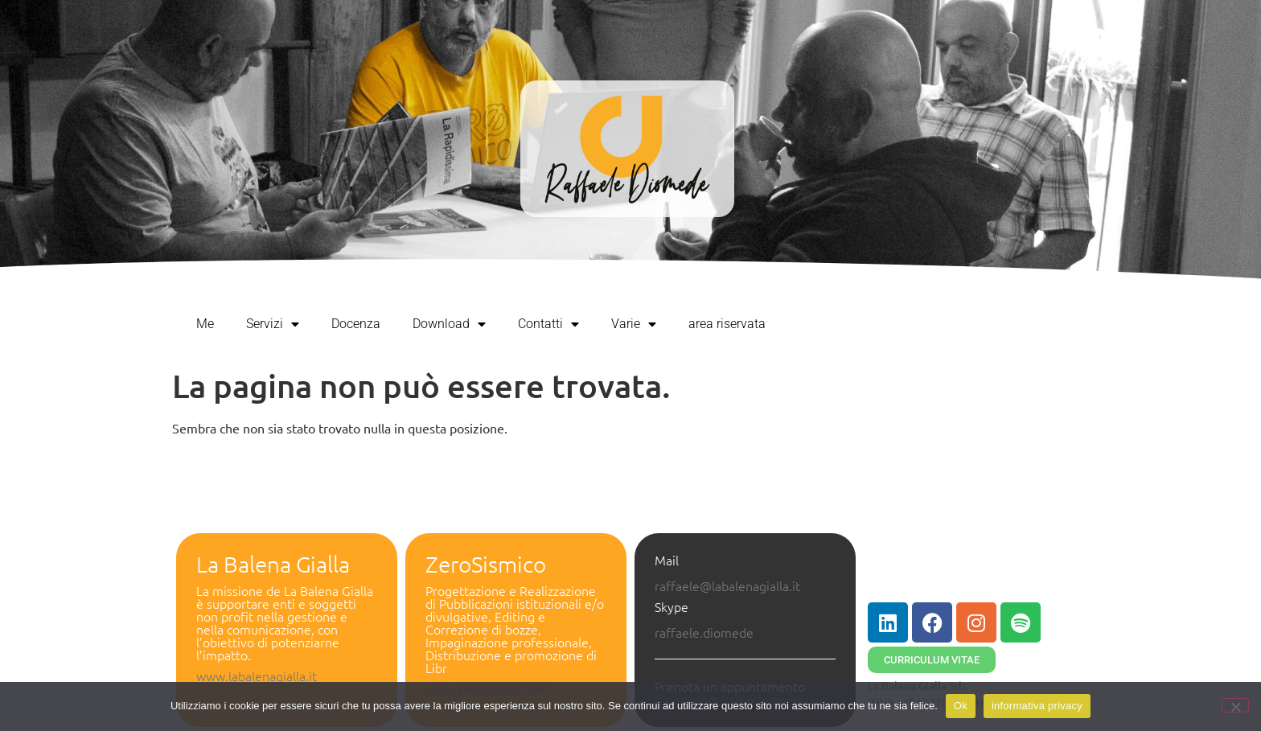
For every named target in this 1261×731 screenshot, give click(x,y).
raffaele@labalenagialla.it (727, 585)
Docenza (355, 323)
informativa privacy (1037, 706)
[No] (1235, 705)
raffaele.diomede (704, 632)
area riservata (727, 323)
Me (205, 323)
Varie (633, 324)
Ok (960, 706)
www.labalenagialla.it (256, 675)
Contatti (548, 324)
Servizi (272, 324)
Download (449, 324)
